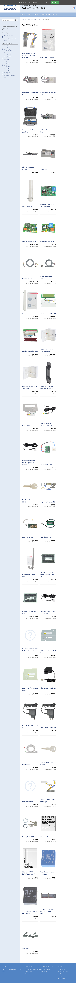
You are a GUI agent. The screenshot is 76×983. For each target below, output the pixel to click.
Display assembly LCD (48, 314)
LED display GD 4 (28, 537)
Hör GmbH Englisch (27, 19)
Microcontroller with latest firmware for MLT (47, 574)
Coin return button (28, 206)
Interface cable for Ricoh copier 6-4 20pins (28, 463)
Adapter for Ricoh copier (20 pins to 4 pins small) (29, 55)
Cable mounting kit (47, 57)
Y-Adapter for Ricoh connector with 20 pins (47, 911)
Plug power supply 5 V (48, 727)
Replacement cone (28, 802)
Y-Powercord (26, 948)
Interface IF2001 (46, 465)
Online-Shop (37, 19)
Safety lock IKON (28, 837)
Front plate (26, 425)
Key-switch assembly (47, 502)
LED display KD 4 (46, 537)
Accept (54, 2)
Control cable (27, 279)
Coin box (43, 169)
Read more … (44, 2)
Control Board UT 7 (47, 241)
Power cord (26, 764)
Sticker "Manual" (46, 837)
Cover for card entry (29, 314)
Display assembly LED (30, 351)
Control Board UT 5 (29, 241)
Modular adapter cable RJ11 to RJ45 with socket (30, 651)
